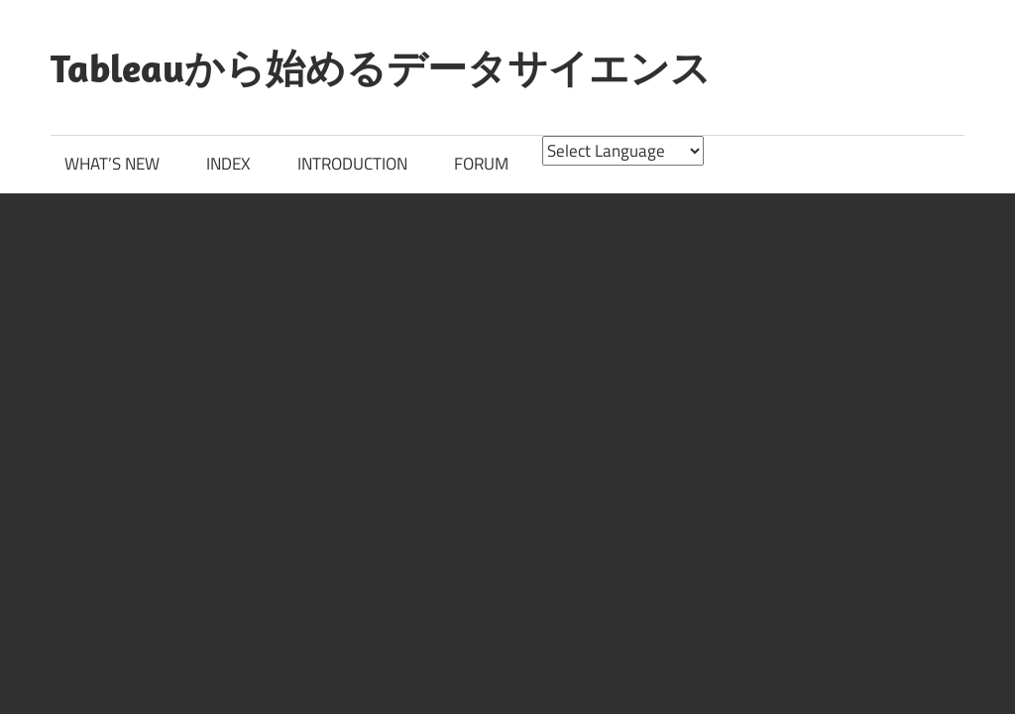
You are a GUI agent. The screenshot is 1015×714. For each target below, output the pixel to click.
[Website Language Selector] (623, 151)
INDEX (228, 164)
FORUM (481, 164)
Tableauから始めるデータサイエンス (381, 67)
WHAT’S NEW (112, 164)
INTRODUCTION (352, 164)
